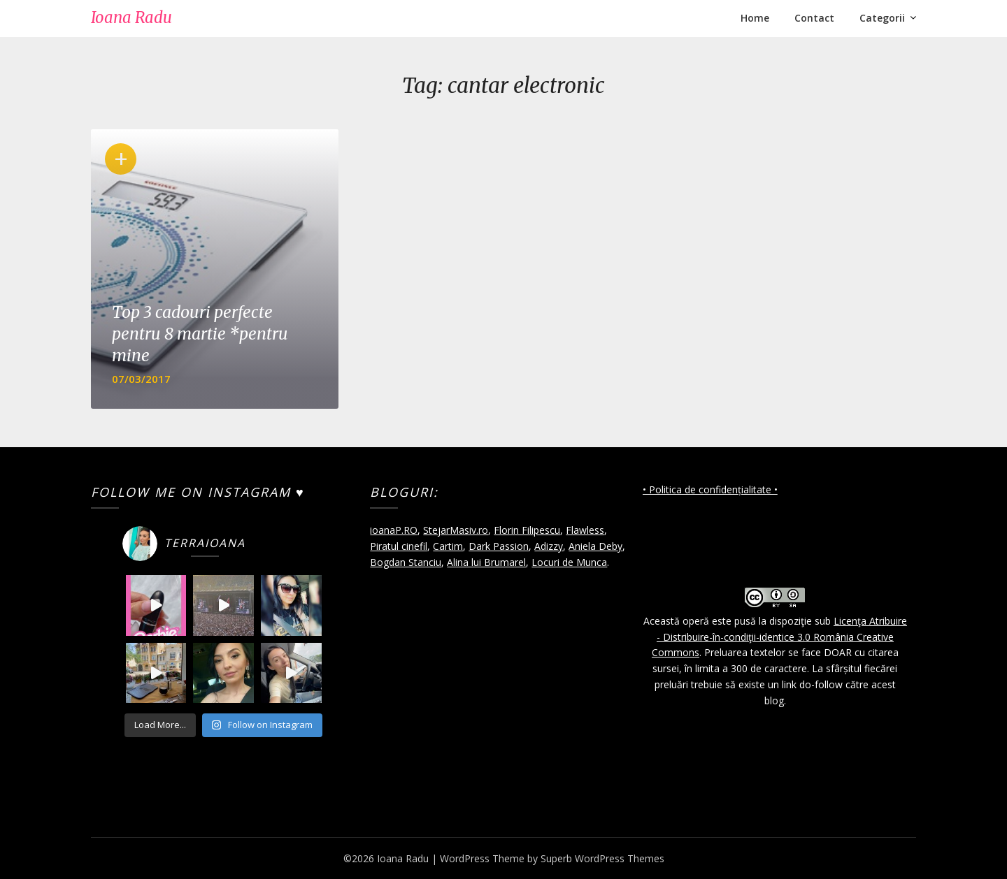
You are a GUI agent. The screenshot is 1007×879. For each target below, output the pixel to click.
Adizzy (548, 546)
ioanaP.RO (393, 530)
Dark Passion (499, 546)
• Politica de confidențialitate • (710, 489)
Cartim (448, 546)
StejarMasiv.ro (455, 530)
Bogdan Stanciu (405, 562)
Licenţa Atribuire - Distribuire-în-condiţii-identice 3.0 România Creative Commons (779, 637)
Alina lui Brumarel (486, 562)
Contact (814, 17)
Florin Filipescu (527, 530)
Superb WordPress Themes (602, 858)
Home (755, 17)
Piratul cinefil (398, 546)
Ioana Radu (131, 17)
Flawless (585, 530)
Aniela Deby (595, 546)
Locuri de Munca (569, 562)
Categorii (882, 17)
